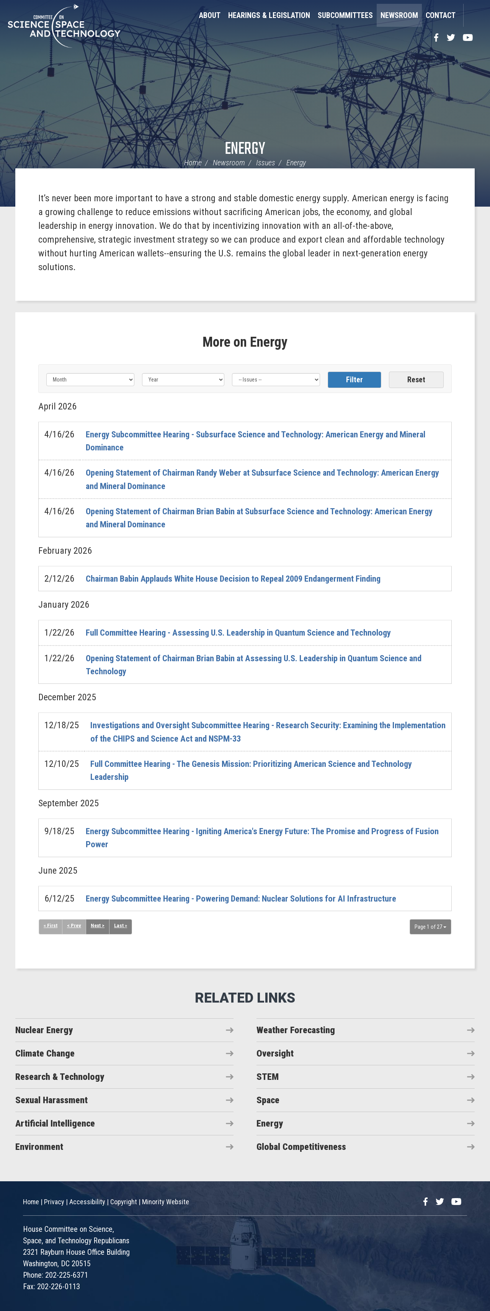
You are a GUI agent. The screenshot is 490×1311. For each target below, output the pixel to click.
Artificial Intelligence (55, 1122)
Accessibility (87, 1201)
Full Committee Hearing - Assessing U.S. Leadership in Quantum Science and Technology (250, 632)
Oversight (275, 1052)
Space (267, 1099)
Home (193, 162)
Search (472, 15)
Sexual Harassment (51, 1099)
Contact (441, 15)
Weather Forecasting (295, 1029)
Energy (245, 149)
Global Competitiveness (301, 1146)
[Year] (183, 379)
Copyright (123, 1201)
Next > (98, 925)
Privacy (54, 1201)
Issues (265, 162)
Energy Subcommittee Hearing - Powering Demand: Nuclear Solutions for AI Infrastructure (253, 897)
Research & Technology (59, 1076)
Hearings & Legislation (269, 15)
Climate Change (45, 1052)
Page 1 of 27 (430, 926)
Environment (39, 1146)
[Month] (90, 379)
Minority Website (165, 1201)
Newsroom (399, 15)
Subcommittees (345, 15)
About (209, 15)
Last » (121, 925)
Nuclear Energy (44, 1029)
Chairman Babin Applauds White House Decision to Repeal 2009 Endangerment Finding (245, 578)
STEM (267, 1076)
